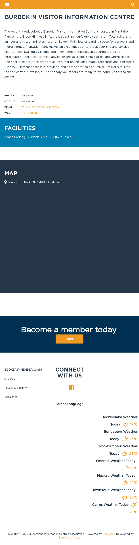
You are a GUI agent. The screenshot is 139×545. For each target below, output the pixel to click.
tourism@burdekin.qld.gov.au (40, 107)
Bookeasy (108, 534)
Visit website (29, 113)
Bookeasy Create (69, 538)
